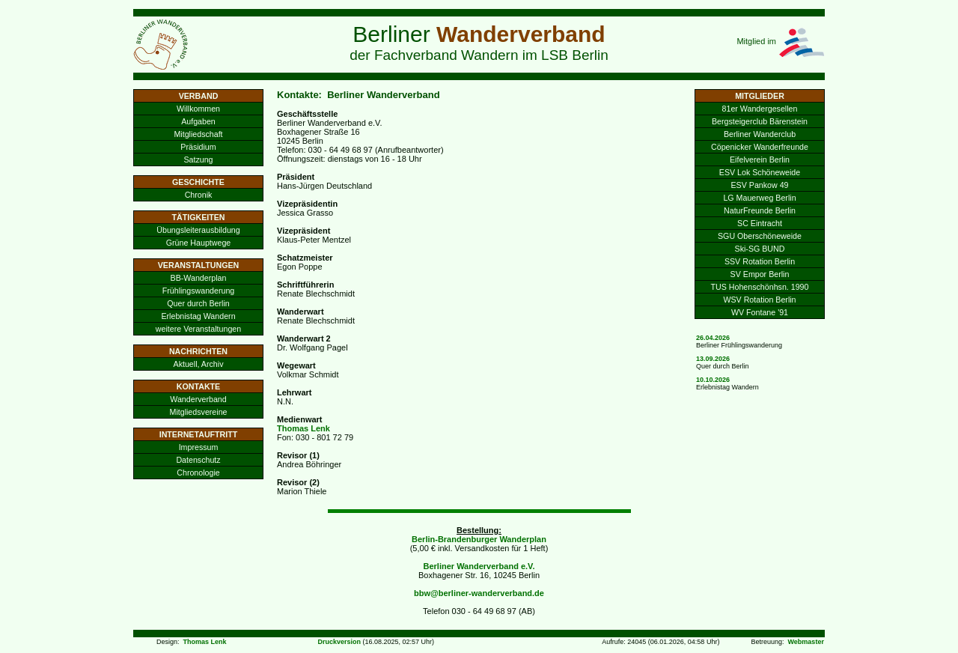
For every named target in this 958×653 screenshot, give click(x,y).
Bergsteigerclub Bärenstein (760, 121)
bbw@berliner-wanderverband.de (479, 593)
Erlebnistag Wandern (198, 316)
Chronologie (198, 472)
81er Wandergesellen (760, 108)
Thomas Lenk (303, 428)
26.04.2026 (713, 337)
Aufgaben (198, 121)
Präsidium (198, 146)
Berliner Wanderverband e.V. (479, 566)
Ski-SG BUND (760, 248)
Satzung (198, 159)
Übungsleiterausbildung (198, 229)
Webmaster (806, 642)
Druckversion (339, 642)
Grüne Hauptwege (198, 242)
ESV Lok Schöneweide (759, 172)
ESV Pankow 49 (759, 184)
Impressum (199, 447)
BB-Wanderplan (199, 277)
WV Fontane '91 (759, 312)
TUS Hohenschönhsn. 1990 (760, 286)
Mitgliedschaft (198, 134)
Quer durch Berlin (198, 303)
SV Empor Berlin (760, 274)
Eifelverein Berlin (760, 159)
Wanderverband (198, 399)
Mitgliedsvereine (199, 411)
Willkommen (198, 108)
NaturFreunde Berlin (760, 210)
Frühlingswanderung (198, 290)
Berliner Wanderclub (760, 134)
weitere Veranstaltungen (198, 328)
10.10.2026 (713, 379)
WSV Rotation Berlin (759, 299)
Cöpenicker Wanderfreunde (759, 146)
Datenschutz (198, 459)
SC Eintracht (759, 223)
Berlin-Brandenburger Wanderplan (479, 539)
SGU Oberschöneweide (760, 235)
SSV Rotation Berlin (759, 261)
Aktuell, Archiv (199, 363)
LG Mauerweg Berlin (759, 197)
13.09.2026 (713, 358)
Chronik (199, 194)
